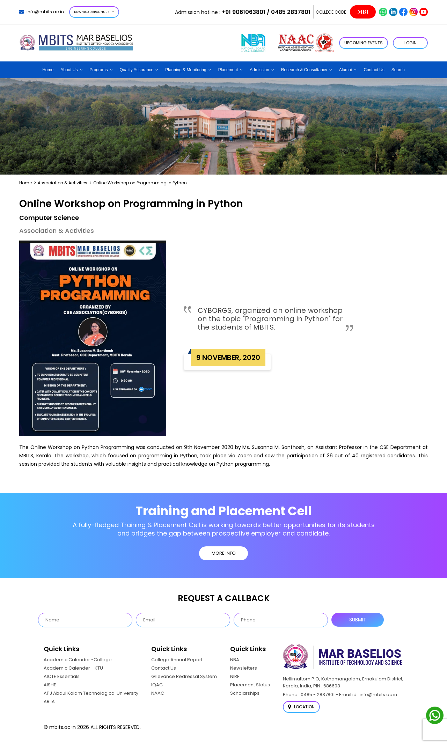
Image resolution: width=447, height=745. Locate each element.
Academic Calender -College (78, 659)
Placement (228, 69)
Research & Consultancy (304, 69)
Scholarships (244, 693)
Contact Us (374, 69)
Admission (259, 69)
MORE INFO (224, 553)
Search (398, 69)
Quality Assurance (137, 69)
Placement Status (250, 684)
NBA (234, 659)
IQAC (157, 684)
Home (47, 69)
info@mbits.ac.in (41, 11)
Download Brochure (94, 12)
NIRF (234, 676)
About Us (69, 69)
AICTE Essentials (62, 676)
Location (301, 707)
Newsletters (243, 668)
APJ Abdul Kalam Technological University (91, 693)
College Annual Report (177, 659)
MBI (362, 12)
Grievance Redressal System (184, 676)
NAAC (157, 693)
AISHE (50, 684)
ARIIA (49, 701)
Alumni (345, 69)
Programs (99, 69)
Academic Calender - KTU (73, 668)
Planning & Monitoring (185, 69)
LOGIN (410, 43)
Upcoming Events (363, 43)
